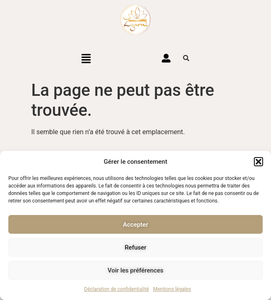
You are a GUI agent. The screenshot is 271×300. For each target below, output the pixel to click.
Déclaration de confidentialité (116, 289)
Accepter (135, 224)
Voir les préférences (135, 270)
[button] (258, 162)
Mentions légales (172, 289)
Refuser (135, 247)
